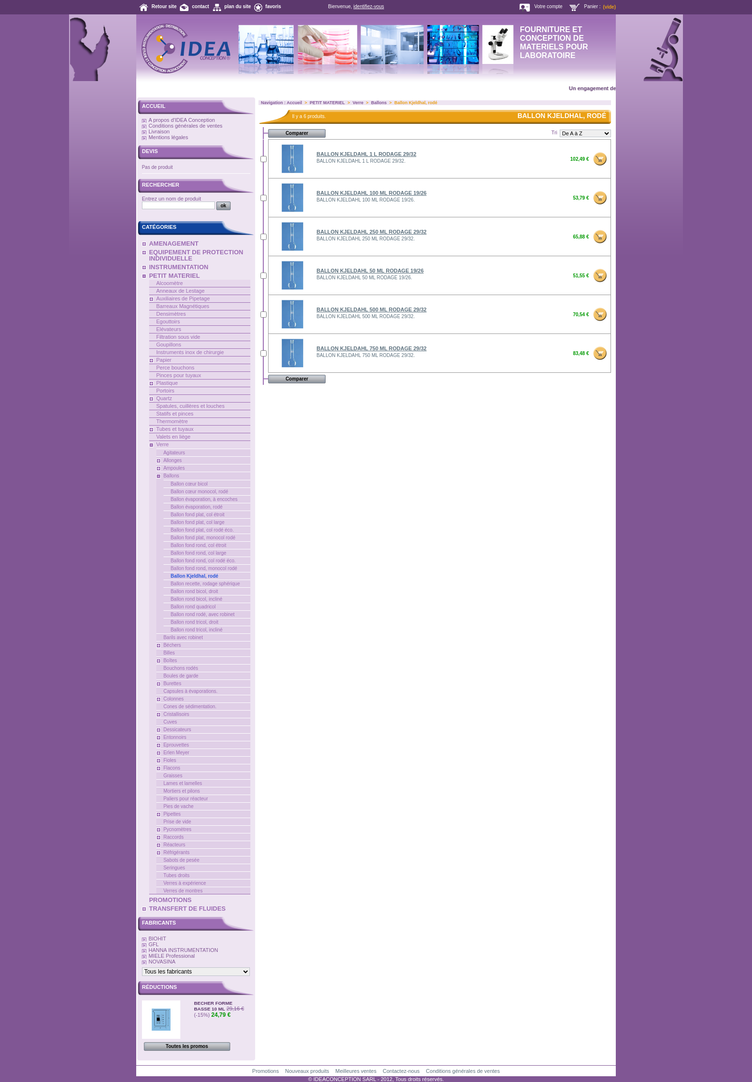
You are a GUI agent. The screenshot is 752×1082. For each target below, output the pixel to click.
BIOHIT (157, 938)
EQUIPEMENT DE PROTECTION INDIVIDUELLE (196, 255)
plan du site (237, 6)
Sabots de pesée (182, 860)
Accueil (153, 106)
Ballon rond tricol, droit (195, 622)
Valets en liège (173, 437)
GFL (154, 944)
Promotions (265, 1071)
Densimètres (171, 314)
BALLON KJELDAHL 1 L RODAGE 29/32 (366, 154)
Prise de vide (177, 821)
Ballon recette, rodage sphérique (205, 583)
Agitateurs (174, 452)
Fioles (170, 760)
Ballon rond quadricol (193, 606)
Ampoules (174, 468)
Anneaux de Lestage (180, 291)
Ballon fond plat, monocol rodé (203, 537)
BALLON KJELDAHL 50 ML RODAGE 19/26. (364, 277)
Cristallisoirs (176, 714)
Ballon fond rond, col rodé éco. (203, 560)
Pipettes (172, 814)
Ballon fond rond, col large (198, 553)
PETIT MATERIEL (174, 275)
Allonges (173, 460)
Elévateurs (168, 329)
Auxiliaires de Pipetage (183, 298)
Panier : (592, 6)
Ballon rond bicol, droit (194, 591)
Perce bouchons (175, 367)
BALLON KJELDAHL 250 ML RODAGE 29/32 (371, 232)
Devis (150, 151)
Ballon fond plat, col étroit (197, 514)
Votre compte (548, 6)
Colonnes (174, 699)
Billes (169, 652)
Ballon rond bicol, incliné (197, 599)
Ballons (171, 475)
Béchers (172, 645)
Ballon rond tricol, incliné (197, 629)
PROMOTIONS (170, 900)
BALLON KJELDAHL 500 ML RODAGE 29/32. (366, 316)
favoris (273, 6)
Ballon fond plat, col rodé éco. (202, 530)
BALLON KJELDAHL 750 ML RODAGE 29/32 (371, 348)
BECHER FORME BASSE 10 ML (213, 1005)
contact (200, 6)
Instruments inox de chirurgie (190, 352)
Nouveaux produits (307, 1071)
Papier (164, 360)
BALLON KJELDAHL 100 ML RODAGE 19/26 (371, 193)
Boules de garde (181, 675)
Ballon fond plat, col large (197, 522)
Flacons (172, 768)
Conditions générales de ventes (186, 126)
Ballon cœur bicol (189, 484)
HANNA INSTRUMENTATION (183, 950)
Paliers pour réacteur (186, 798)
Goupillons (168, 344)
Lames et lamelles (183, 783)
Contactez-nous (401, 1071)
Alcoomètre (169, 283)
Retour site (164, 6)
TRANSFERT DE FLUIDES (187, 908)
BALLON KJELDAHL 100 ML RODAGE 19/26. (366, 199)
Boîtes (170, 660)
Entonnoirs (175, 737)
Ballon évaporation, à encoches (204, 499)
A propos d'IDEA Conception (182, 120)
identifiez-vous (368, 6)
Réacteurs (175, 844)
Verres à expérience (185, 883)
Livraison (159, 131)
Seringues (174, 867)
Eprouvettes (176, 745)
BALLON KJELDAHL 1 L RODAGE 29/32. (361, 161)
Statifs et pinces (175, 413)
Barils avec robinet (183, 637)
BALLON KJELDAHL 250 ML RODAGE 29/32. (366, 238)
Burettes (172, 683)
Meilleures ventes (355, 1071)
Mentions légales (168, 137)
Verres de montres (183, 890)
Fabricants (159, 923)
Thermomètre (172, 421)
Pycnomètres (177, 829)
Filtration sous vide (178, 337)
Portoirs (165, 390)
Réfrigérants (176, 852)
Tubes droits (177, 875)
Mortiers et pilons (182, 791)
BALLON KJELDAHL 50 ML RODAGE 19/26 (370, 270)
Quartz (164, 398)
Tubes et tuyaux (175, 429)
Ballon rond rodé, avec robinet (203, 614)
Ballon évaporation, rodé (197, 507)
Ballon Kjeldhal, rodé (194, 576)
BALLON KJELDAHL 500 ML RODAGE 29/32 (371, 309)
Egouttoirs (168, 321)
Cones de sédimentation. (190, 706)
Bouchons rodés (181, 668)
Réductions (159, 987)
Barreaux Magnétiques (183, 306)
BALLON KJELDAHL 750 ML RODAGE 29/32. (366, 355)
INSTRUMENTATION (179, 267)
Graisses (173, 775)
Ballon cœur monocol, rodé (199, 491)
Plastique (167, 383)
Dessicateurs (177, 729)
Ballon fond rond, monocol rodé (204, 568)
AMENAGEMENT (174, 243)
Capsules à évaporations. (191, 691)
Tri (554, 132)
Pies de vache (179, 806)
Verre (162, 444)
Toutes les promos (187, 1046)
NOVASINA (162, 961)
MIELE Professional (172, 956)
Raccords (174, 837)
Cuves (170, 722)
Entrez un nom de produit (171, 199)
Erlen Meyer (176, 752)
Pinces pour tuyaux (178, 375)
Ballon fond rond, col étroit (198, 545)
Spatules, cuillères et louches (190, 406)
